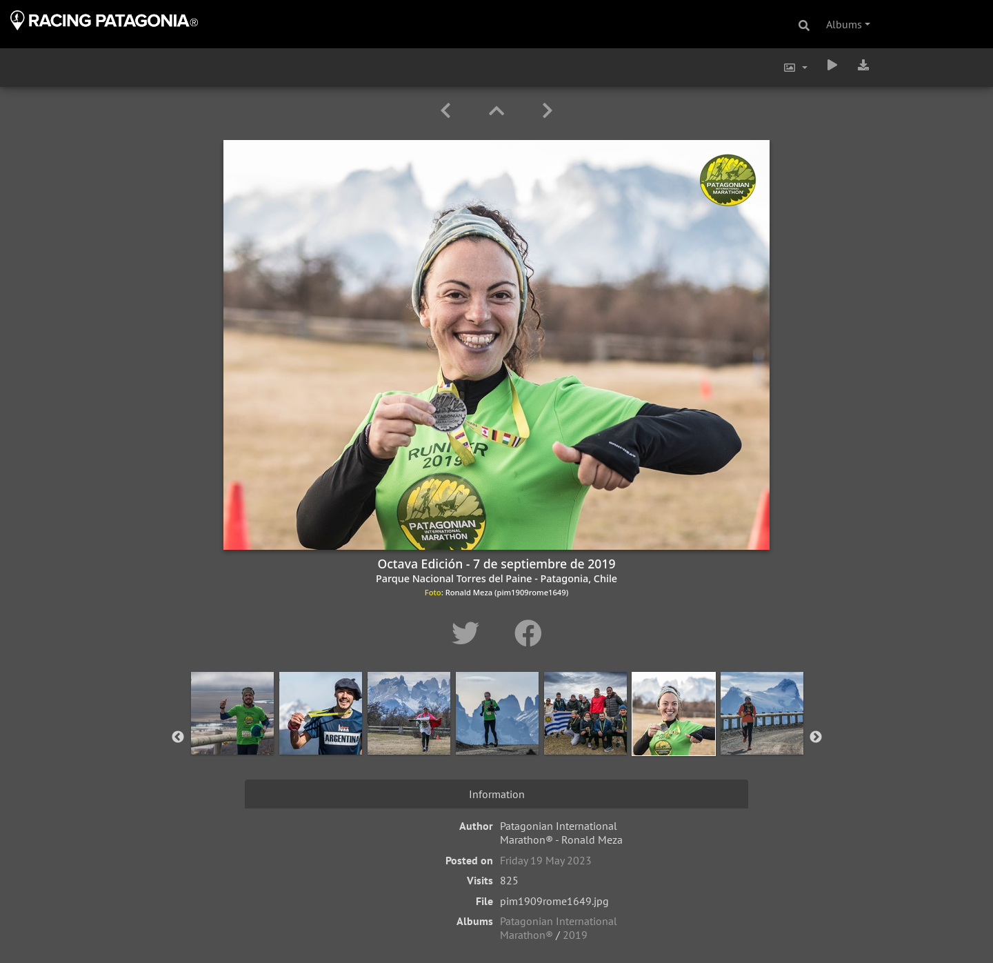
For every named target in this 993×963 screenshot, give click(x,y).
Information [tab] (497, 794)
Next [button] (816, 737)
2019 (575, 935)
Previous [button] (178, 737)
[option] (232, 734)
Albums (844, 24)
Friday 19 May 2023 (546, 860)
